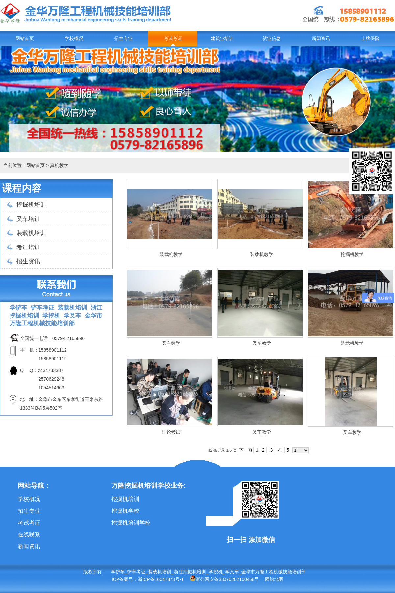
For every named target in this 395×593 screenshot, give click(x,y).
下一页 (246, 450)
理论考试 (171, 432)
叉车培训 (28, 219)
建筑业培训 (222, 38)
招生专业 (123, 38)
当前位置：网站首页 (24, 165)
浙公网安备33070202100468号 (224, 579)
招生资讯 (28, 261)
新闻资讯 (321, 38)
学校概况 (74, 38)
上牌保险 (370, 38)
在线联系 (29, 535)
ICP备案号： (125, 579)
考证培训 (28, 247)
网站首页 (24, 38)
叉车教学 (171, 343)
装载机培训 (31, 233)
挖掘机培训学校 (130, 523)
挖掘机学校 (125, 511)
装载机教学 (171, 254)
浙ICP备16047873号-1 (161, 579)
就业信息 (271, 38)
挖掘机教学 (352, 254)
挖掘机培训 (31, 205)
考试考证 (173, 38)
